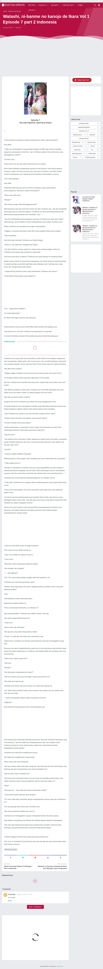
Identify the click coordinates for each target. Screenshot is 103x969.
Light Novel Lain (68, 5)
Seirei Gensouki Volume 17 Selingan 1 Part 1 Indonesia (18, 867)
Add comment (35, 907)
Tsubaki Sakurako (90, 157)
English (80, 5)
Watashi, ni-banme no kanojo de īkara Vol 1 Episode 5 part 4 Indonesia (89, 228)
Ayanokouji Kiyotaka (84, 127)
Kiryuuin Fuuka (91, 142)
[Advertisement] (51, 59)
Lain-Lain (31, 10)
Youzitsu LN (42, 5)
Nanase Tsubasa (78, 146)
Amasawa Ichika (84, 123)
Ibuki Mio (92, 135)
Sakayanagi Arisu (77, 153)
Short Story (31, 5)
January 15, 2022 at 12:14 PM (24, 894)
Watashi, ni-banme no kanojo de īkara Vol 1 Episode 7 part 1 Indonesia (52, 867)
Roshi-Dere (77, 150)
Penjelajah (11, 894)
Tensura (75, 157)
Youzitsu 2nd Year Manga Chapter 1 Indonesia (88, 199)
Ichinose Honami (84, 138)
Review (93, 146)
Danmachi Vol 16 (84, 131)
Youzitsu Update (14, 5)
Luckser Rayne (59, 966)
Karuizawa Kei (76, 142)
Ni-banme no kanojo (11, 849)
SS (92, 150)
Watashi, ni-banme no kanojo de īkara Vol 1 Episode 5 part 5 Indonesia (89, 210)
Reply (10, 900)
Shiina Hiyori (92, 153)
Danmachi (54, 5)
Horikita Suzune (77, 135)
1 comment (18, 27)
